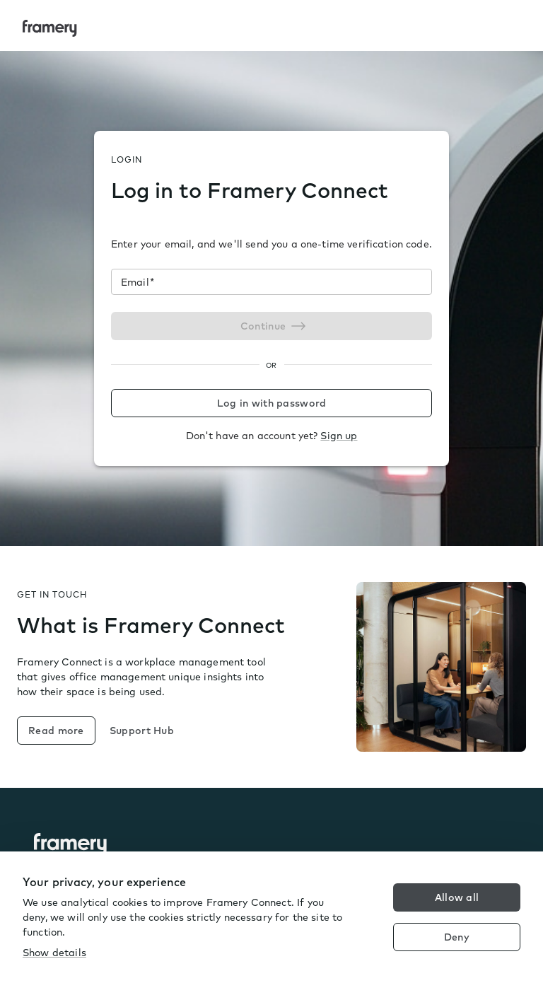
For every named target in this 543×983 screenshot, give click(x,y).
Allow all (457, 897)
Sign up (338, 435)
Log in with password (272, 403)
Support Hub (142, 730)
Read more (56, 730)
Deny (456, 937)
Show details (54, 952)
